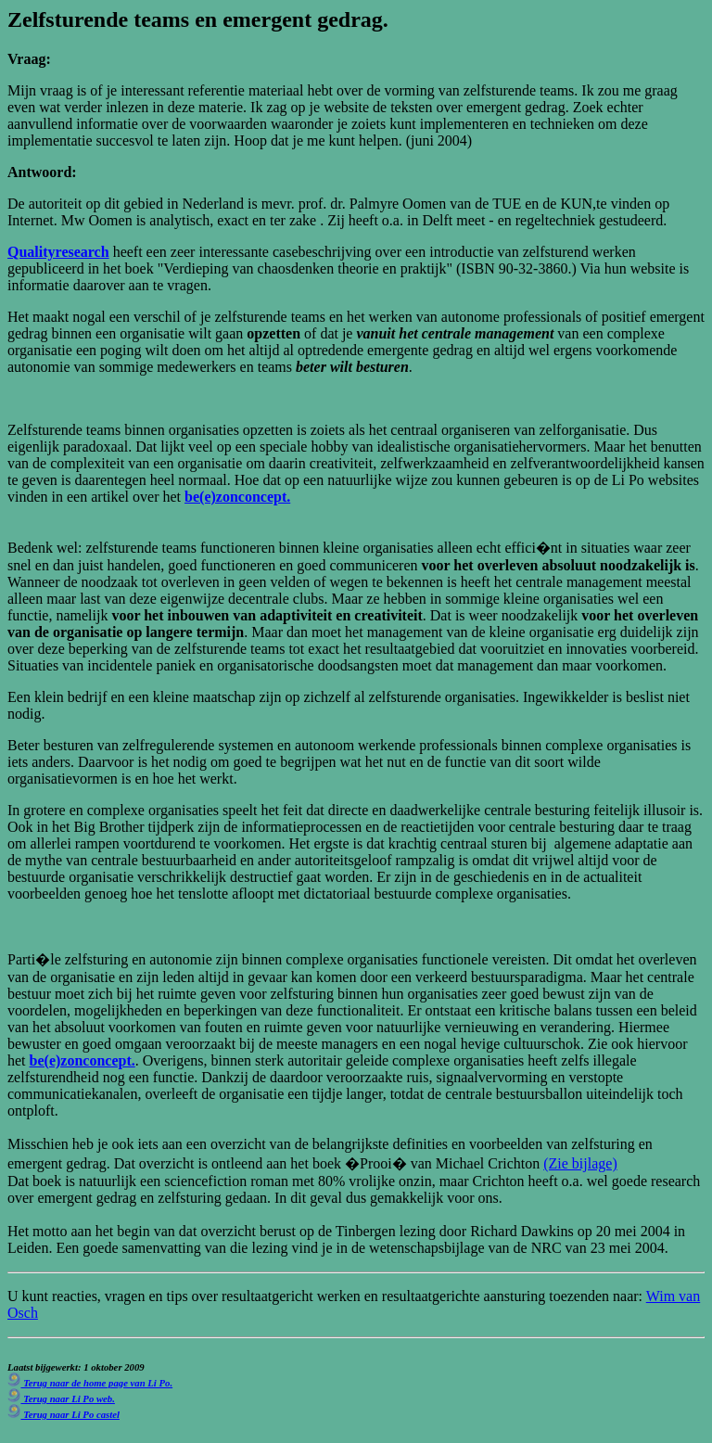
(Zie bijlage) (580, 1163)
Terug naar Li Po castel (63, 1414)
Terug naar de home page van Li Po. (89, 1382)
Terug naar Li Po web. (61, 1398)
